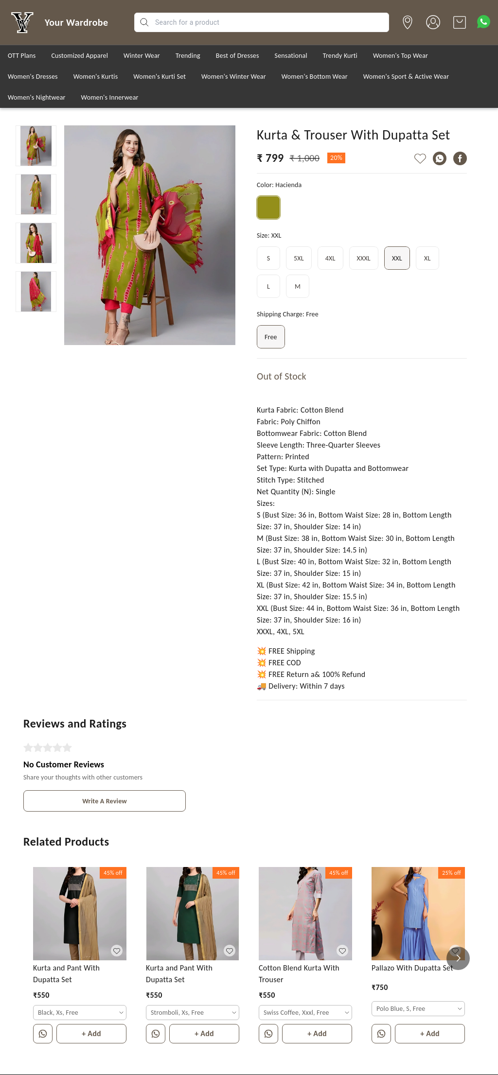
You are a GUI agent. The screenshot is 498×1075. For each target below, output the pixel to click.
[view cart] (459, 22)
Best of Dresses (237, 56)
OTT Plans (22, 56)
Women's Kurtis (95, 76)
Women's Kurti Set (159, 76)
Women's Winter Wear (233, 76)
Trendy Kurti (340, 56)
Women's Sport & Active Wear (406, 76)
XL (427, 258)
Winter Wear (142, 56)
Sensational (291, 56)
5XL (298, 258)
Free (271, 337)
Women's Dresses (33, 76)
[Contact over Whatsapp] (483, 21)
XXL (397, 258)
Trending (188, 56)
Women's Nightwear (37, 97)
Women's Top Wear (400, 56)
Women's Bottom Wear (315, 76)
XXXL (364, 258)
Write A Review (104, 801)
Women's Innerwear (110, 97)
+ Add (91, 1033)
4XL (330, 258)
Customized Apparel (79, 56)
